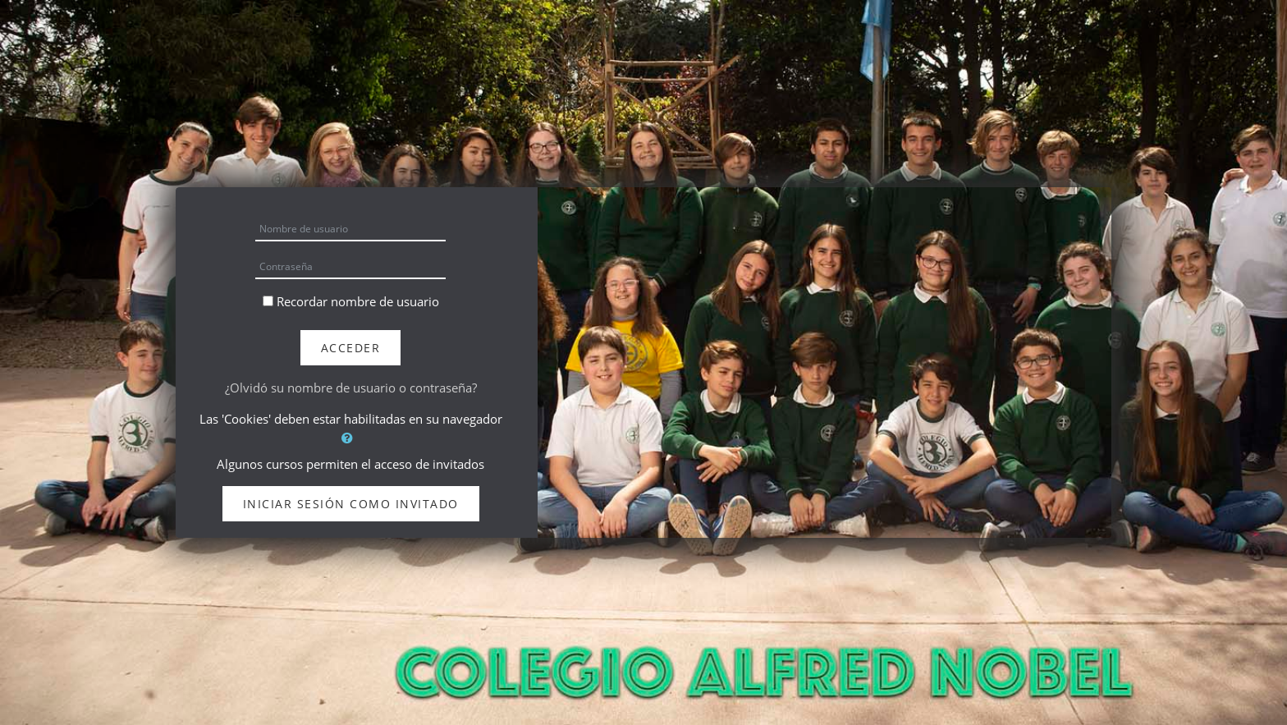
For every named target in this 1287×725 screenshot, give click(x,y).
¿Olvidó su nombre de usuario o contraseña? (351, 387)
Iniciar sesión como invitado (351, 504)
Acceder (351, 348)
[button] (350, 438)
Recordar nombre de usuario (358, 301)
